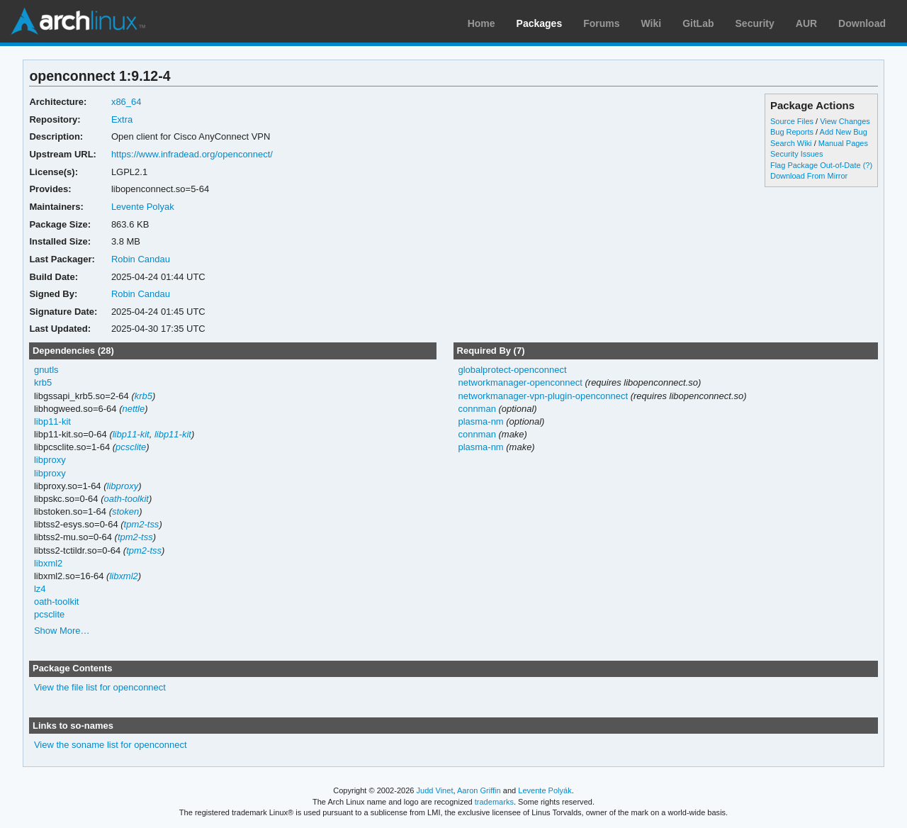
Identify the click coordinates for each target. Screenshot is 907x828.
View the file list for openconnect (100, 687)
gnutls (46, 369)
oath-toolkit (126, 498)
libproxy (50, 459)
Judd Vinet (435, 790)
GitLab (698, 23)
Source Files (791, 121)
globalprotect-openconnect (512, 369)
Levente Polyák (544, 790)
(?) (867, 165)
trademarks (494, 802)
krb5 (43, 382)
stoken (125, 511)
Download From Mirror (808, 176)
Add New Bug (843, 132)
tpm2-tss (141, 524)
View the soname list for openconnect (110, 744)
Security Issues (796, 154)
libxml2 (48, 563)
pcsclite (131, 447)
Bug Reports (791, 132)
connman (476, 408)
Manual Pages (843, 143)
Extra (122, 119)
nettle (133, 408)
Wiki (651, 23)
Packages (540, 23)
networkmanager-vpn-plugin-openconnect (543, 396)
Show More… (62, 630)
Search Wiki (791, 143)
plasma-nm (480, 421)
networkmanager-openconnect (520, 382)
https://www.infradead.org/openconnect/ (192, 154)
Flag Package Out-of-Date (815, 165)
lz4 (40, 588)
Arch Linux (78, 21)
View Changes (845, 121)
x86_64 (126, 101)
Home (481, 23)
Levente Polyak (142, 206)
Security (755, 23)
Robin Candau (140, 259)
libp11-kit (52, 421)
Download (862, 23)
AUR (806, 23)
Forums (601, 23)
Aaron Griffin (479, 790)
